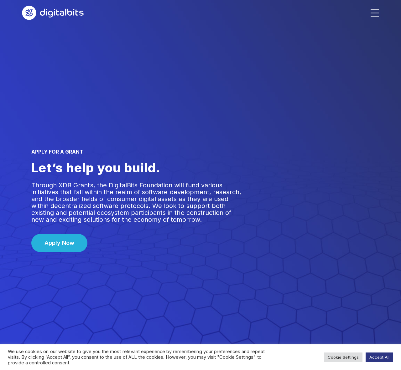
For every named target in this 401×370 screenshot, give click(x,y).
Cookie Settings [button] (343, 357)
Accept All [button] (379, 357)
